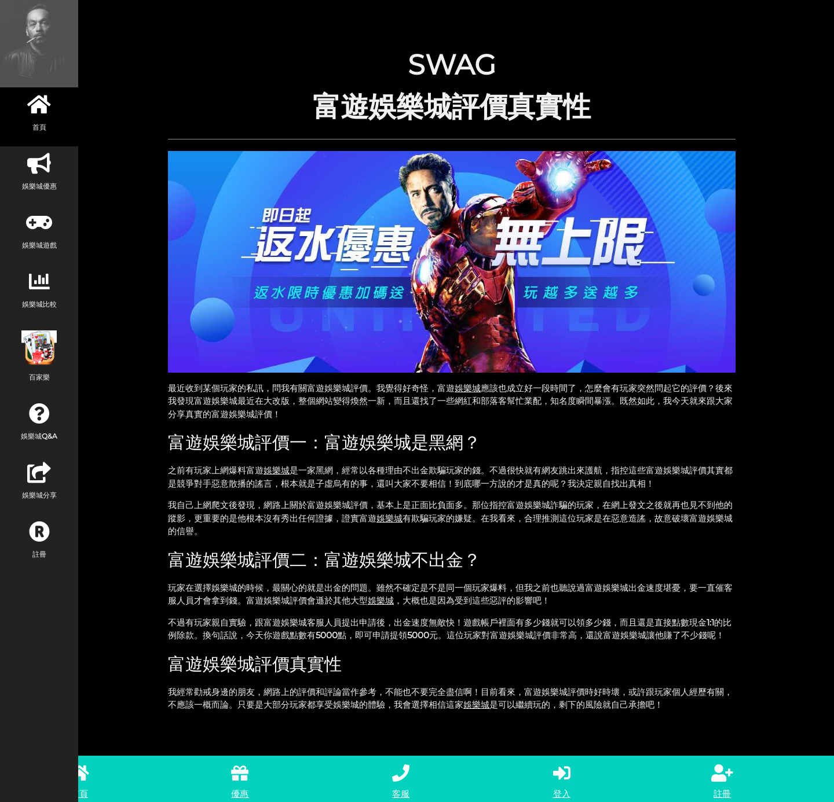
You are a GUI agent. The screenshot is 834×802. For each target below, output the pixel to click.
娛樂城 (468, 387)
